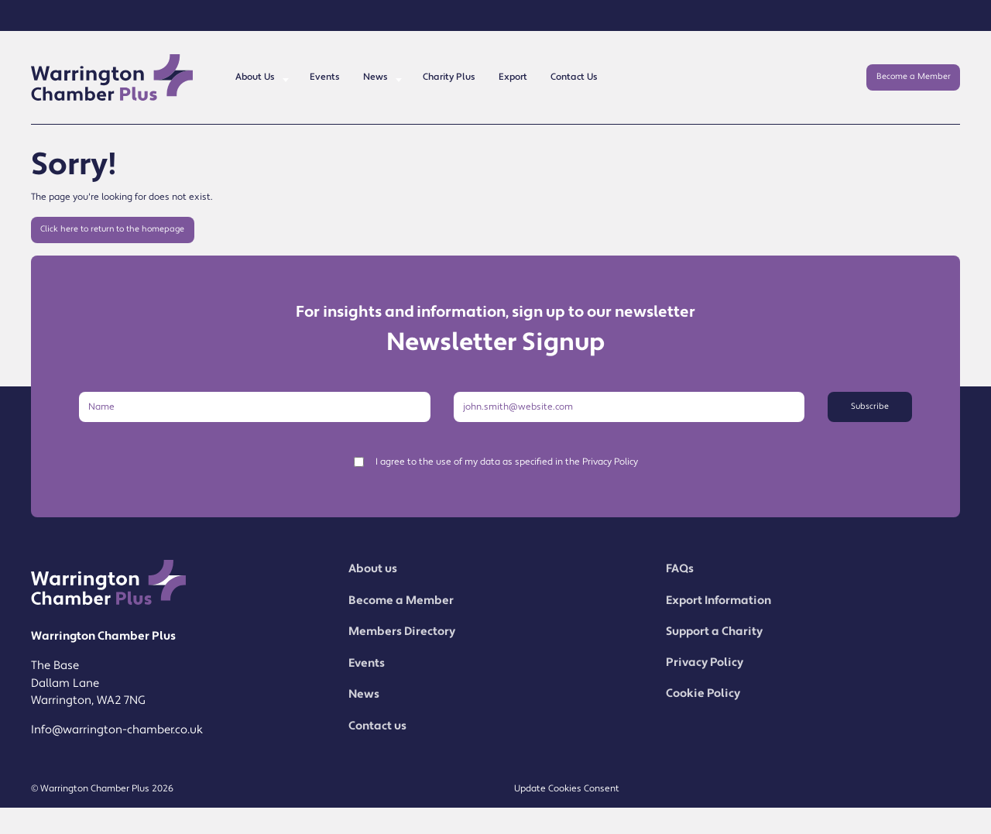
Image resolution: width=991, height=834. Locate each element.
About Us (255, 77)
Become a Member (913, 76)
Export (513, 77)
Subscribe (870, 406)
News (375, 77)
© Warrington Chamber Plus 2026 (102, 789)
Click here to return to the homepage (112, 229)
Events (325, 77)
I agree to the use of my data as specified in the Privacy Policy (506, 462)
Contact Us (574, 77)
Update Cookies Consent (566, 789)
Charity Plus (449, 77)
